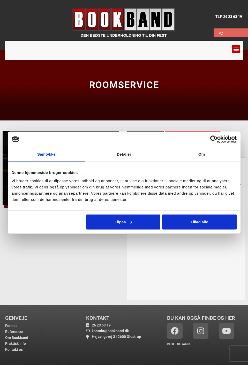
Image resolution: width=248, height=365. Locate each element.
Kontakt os (14, 349)
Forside (11, 326)
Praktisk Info (15, 343)
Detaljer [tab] (124, 154)
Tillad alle (199, 221)
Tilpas (123, 221)
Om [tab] (201, 154)
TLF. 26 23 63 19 (228, 16)
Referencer (14, 332)
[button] (236, 49)
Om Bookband (16, 338)
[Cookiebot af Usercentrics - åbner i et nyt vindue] (214, 139)
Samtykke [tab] (46, 154)
